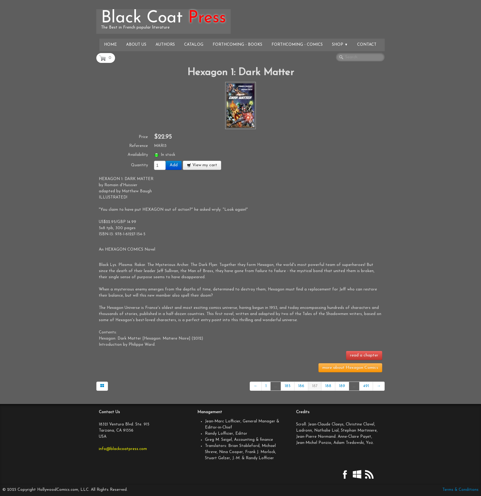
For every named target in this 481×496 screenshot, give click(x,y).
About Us (136, 45)
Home (110, 45)
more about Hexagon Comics (350, 367)
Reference (138, 146)
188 (328, 386)
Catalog (193, 45)
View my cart (202, 165)
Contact (366, 45)
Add (174, 165)
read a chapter (364, 355)
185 (288, 386)
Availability (138, 155)
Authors (165, 45)
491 (366, 386)
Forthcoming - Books (237, 45)
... (275, 386)
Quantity (139, 165)
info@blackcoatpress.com (123, 449)
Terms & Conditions (460, 490)
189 (342, 386)
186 (301, 386)
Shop (340, 45)
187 (314, 386)
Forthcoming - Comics (297, 45)
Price (143, 137)
